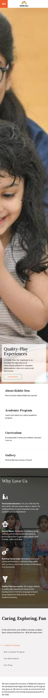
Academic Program (12, 645)
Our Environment (11, 658)
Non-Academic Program (14, 652)
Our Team (8, 665)
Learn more (13, 376)
